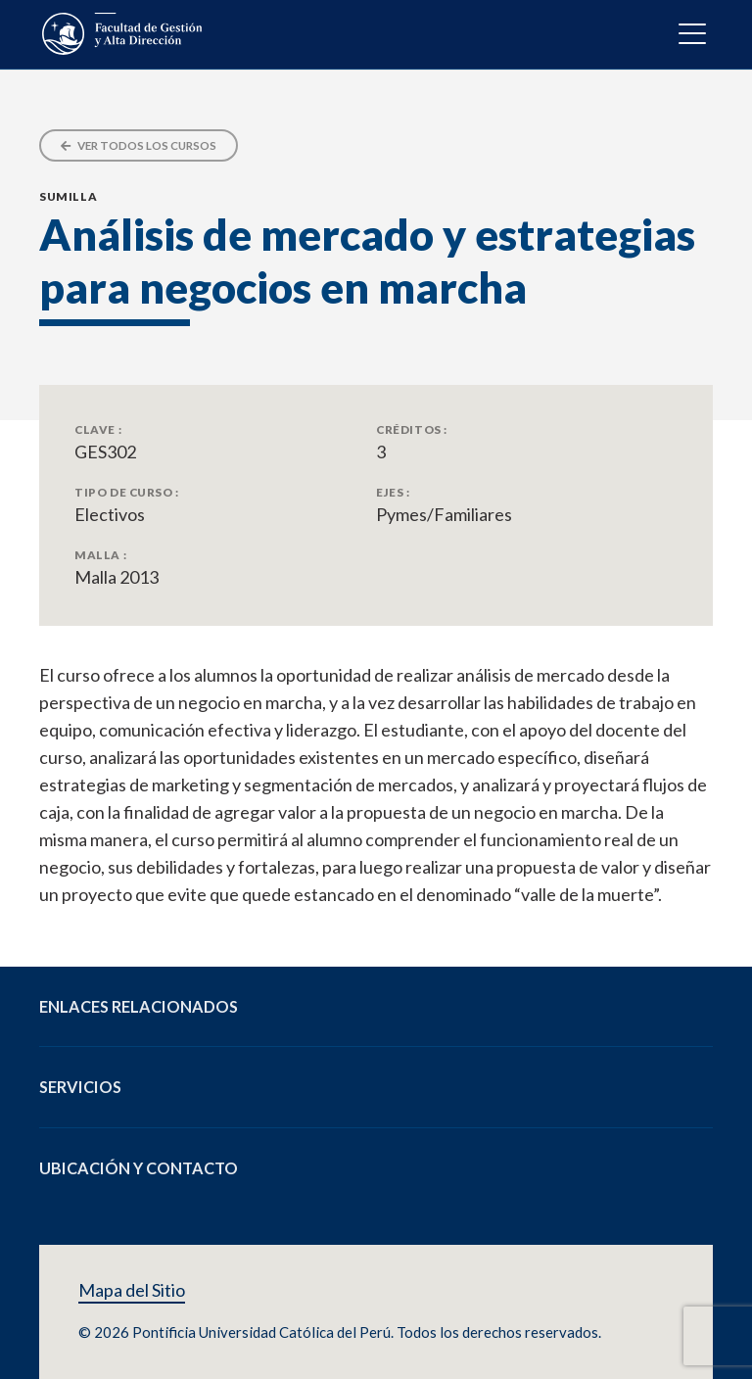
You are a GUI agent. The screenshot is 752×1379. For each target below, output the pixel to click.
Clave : (97, 429)
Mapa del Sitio (131, 1290)
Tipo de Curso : (126, 492)
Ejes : (393, 492)
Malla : (100, 554)
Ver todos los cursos (138, 145)
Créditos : (411, 429)
